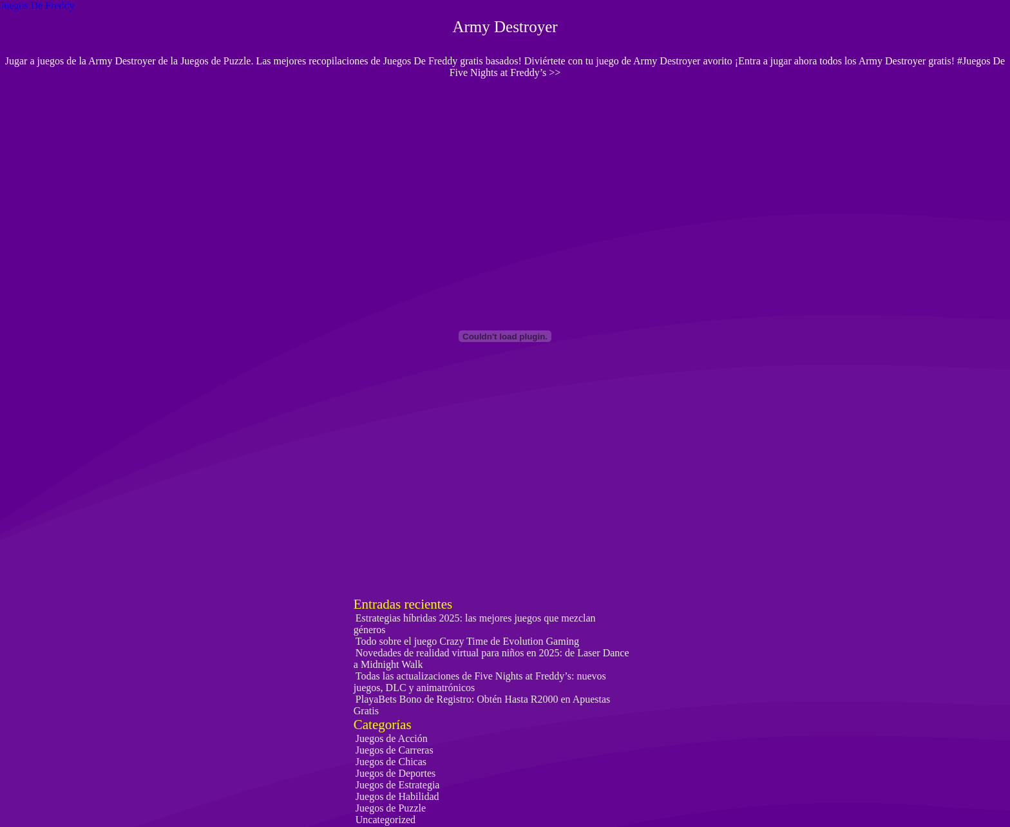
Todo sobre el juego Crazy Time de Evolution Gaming (467, 641)
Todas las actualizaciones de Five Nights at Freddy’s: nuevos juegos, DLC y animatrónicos (480, 681)
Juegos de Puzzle (391, 808)
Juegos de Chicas (391, 761)
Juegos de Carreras (395, 750)
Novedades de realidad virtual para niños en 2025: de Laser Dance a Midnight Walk (491, 658)
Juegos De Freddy (37, 5)
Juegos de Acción (392, 738)
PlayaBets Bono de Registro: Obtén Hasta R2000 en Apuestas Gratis (482, 705)
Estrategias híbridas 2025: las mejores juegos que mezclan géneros (475, 624)
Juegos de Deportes (395, 773)
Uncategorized (385, 819)
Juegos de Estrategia (398, 784)
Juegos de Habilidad (397, 796)
